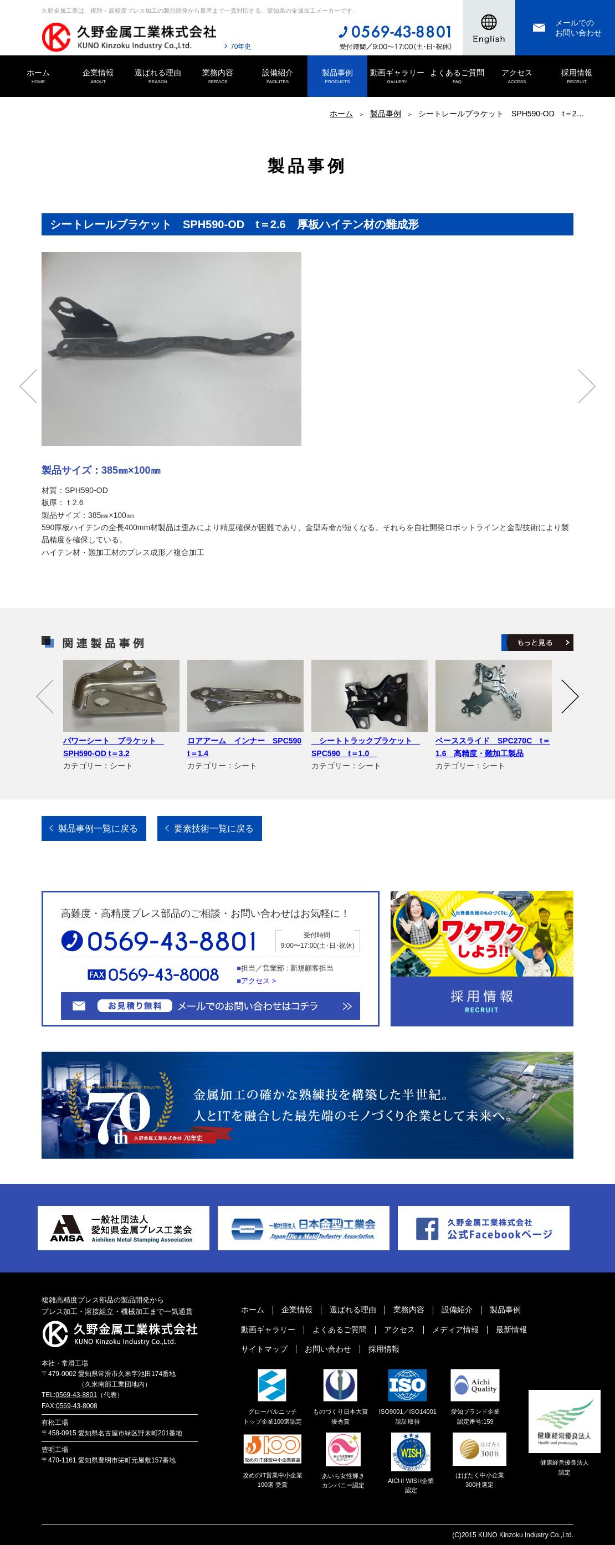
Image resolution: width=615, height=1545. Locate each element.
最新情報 (511, 1329)
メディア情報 (455, 1329)
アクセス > (258, 981)
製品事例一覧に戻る (98, 828)
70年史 (240, 46)
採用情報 (576, 77)
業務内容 (217, 77)
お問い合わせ (328, 1348)
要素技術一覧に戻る (214, 828)
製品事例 (337, 77)
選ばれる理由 (158, 77)
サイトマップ (264, 1348)
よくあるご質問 (457, 77)
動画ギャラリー (397, 77)
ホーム (38, 77)
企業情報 (98, 77)
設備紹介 (277, 77)
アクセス (516, 77)
